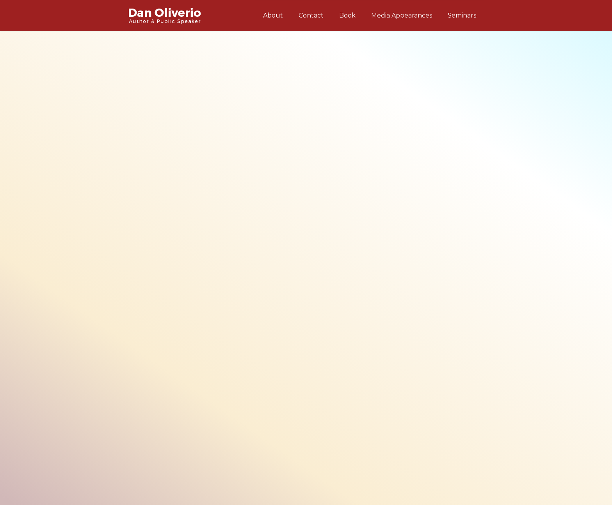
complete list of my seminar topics (217, 173)
